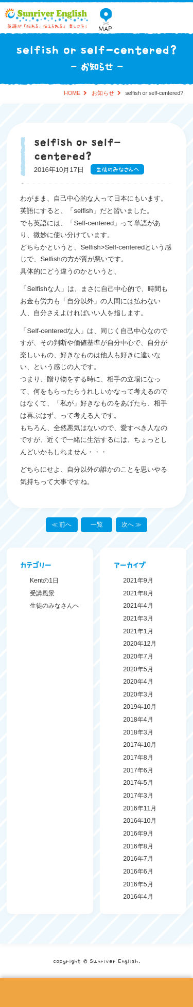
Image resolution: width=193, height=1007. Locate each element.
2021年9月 (138, 580)
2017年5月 (138, 782)
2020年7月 (138, 656)
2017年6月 (138, 770)
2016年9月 (138, 833)
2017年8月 (138, 757)
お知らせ (103, 93)
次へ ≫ (131, 524)
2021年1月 (138, 631)
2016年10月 (139, 820)
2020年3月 (138, 694)
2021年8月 (138, 593)
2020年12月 (139, 643)
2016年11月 (139, 808)
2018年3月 (138, 732)
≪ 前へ (61, 524)
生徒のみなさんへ (117, 169)
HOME (72, 93)
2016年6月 (138, 871)
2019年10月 (139, 706)
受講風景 (42, 593)
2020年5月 (138, 669)
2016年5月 (138, 884)
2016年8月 (138, 846)
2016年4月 (138, 896)
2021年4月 (138, 605)
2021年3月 (138, 618)
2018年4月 (138, 719)
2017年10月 (139, 744)
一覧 (97, 524)
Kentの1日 (44, 580)
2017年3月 (138, 795)
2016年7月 (138, 858)
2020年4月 (138, 681)
